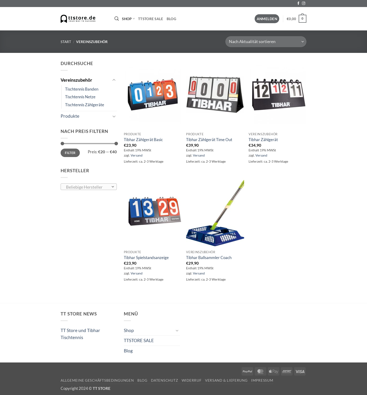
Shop (128, 18)
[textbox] (87, 187)
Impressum (262, 380)
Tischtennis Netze (80, 96)
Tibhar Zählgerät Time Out (209, 139)
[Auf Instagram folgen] (303, 3)
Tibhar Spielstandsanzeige (146, 257)
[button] (267, 18)
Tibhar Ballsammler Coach (208, 257)
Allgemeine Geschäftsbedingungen (97, 380)
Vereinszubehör (76, 80)
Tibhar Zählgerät (263, 139)
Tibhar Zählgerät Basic (143, 139)
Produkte (70, 116)
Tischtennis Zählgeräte (84, 104)
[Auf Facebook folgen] (298, 3)
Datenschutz (164, 380)
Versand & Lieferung (226, 380)
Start (66, 42)
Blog (171, 19)
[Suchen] (116, 19)
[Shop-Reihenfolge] (265, 41)
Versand (137, 155)
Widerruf (192, 380)
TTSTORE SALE (150, 19)
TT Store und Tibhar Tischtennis (80, 334)
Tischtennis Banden (81, 89)
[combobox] (89, 186)
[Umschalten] (114, 80)
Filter (70, 153)
